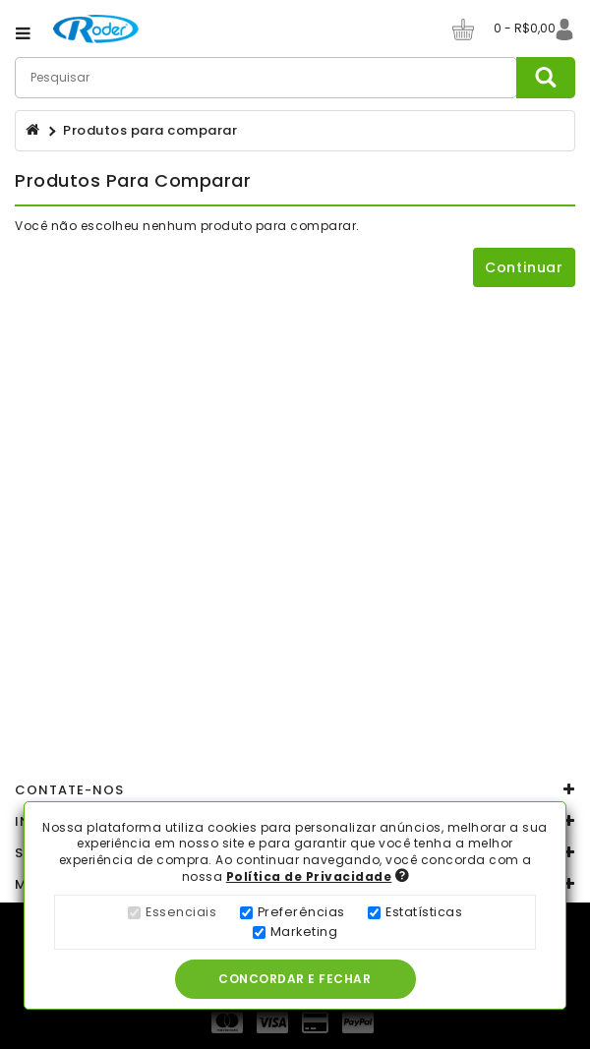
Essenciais (181, 911)
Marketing (304, 931)
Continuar (524, 267)
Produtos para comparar (150, 130)
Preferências (301, 911)
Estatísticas (423, 911)
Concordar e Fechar (296, 978)
